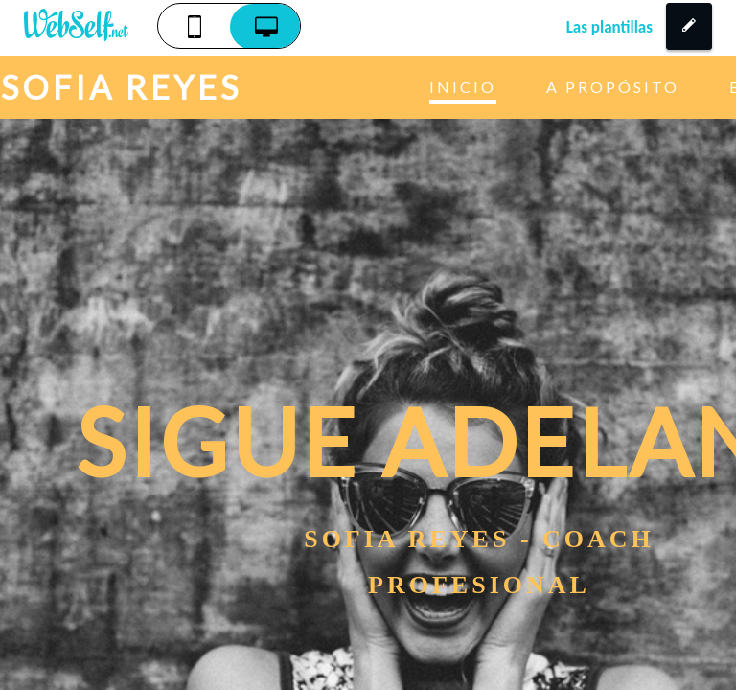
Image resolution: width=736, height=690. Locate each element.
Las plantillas (609, 27)
